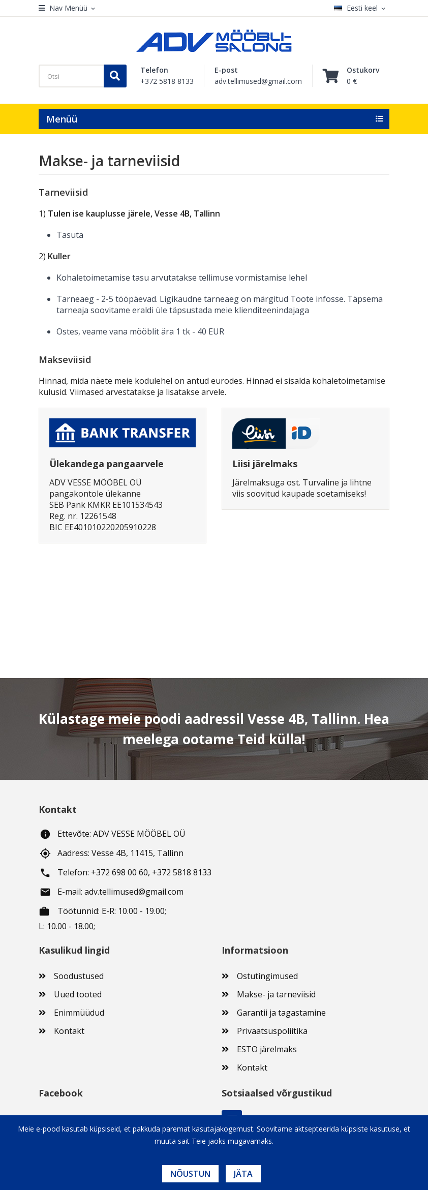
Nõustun (190, 1173)
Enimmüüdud (79, 1012)
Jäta (243, 1173)
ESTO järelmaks (267, 1049)
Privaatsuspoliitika (272, 1030)
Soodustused (79, 976)
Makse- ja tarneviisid (276, 994)
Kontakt (69, 1030)
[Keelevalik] (361, 8)
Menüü (61, 119)
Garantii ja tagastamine (281, 1012)
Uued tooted (78, 994)
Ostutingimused (267, 976)
